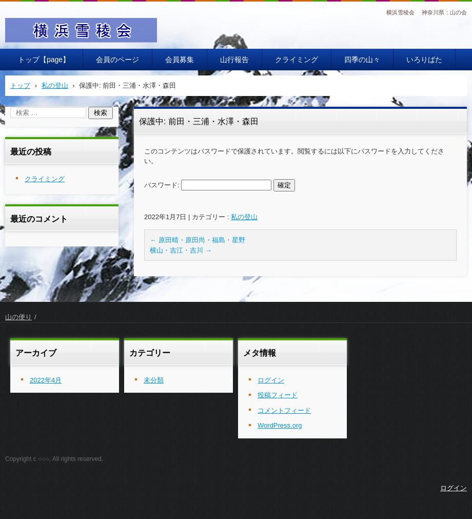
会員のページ (117, 59)
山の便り (18, 317)
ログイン (271, 380)
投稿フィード (278, 395)
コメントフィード (284, 410)
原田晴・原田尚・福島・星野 (197, 240)
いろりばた (424, 59)
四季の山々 (362, 59)
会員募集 (179, 59)
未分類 (154, 380)
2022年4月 (46, 380)
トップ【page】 (44, 59)
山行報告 (234, 59)
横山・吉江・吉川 (181, 250)
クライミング (296, 59)
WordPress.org (280, 425)
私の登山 (244, 217)
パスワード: (207, 185)
